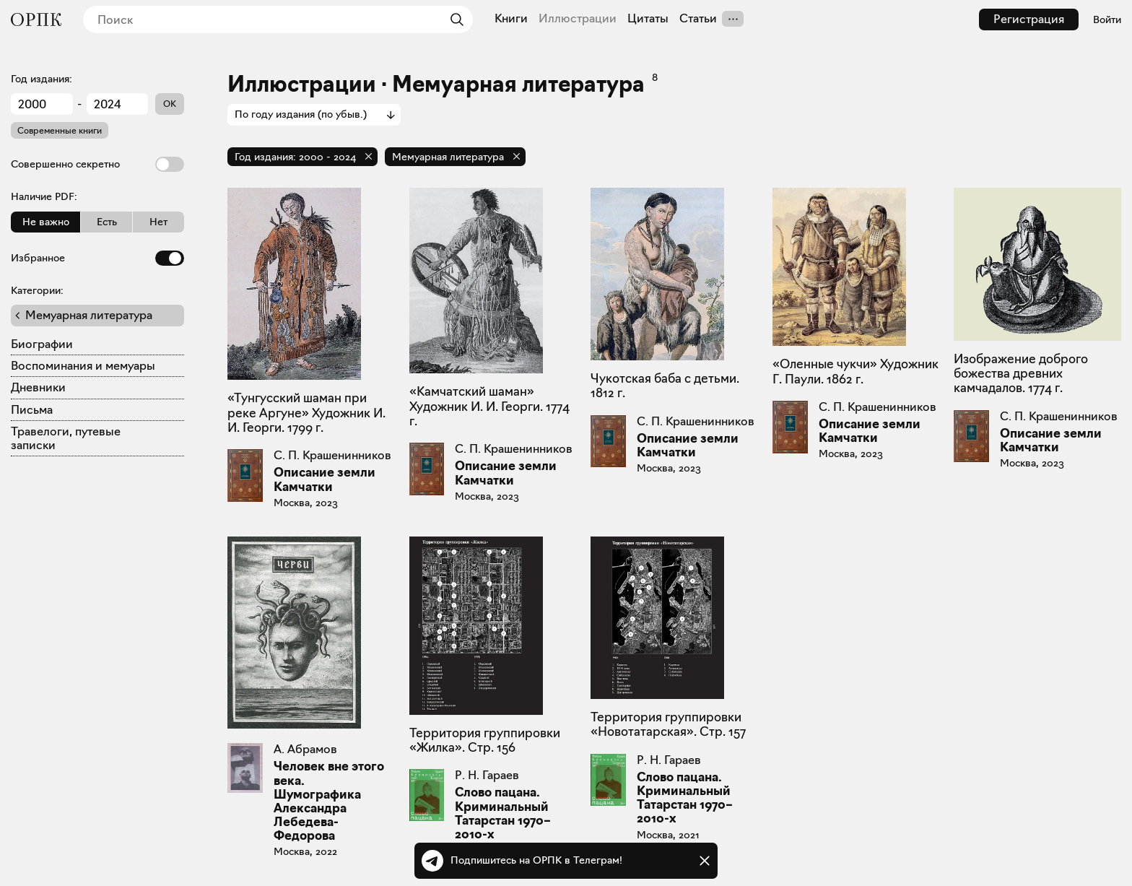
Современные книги (59, 130)
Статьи (698, 19)
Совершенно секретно (97, 164)
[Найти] (453, 19)
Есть (107, 221)
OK (169, 103)
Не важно (45, 221)
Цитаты (648, 19)
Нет (158, 221)
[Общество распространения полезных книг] (36, 19)
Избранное (97, 258)
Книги (511, 19)
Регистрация (1028, 19)
